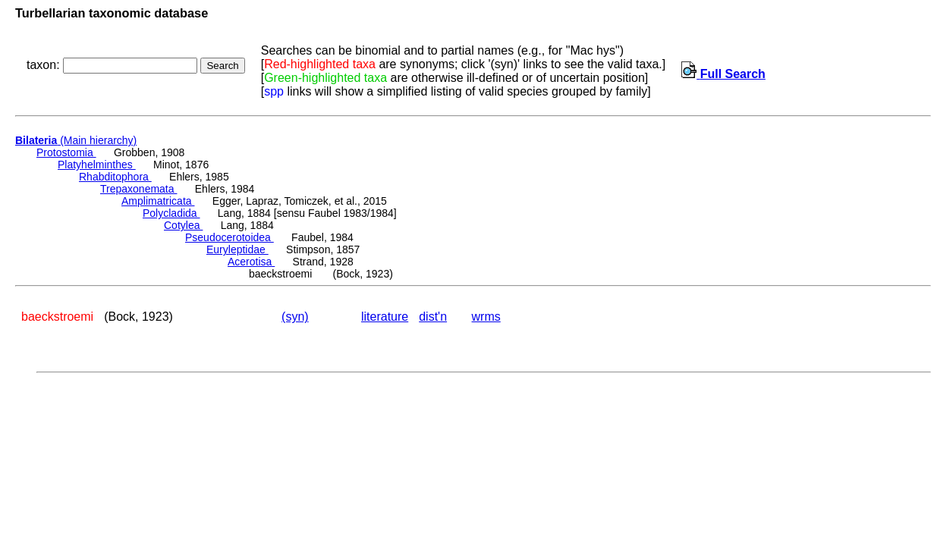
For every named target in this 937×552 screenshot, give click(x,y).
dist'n (433, 316)
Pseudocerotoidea (229, 237)
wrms (486, 316)
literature (384, 316)
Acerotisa (251, 262)
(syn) (295, 316)
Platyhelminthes (97, 164)
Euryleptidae (237, 249)
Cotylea (183, 225)
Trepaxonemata (138, 189)
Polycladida (171, 213)
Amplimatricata (157, 201)
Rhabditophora (115, 177)
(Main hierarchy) (76, 140)
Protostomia (66, 152)
